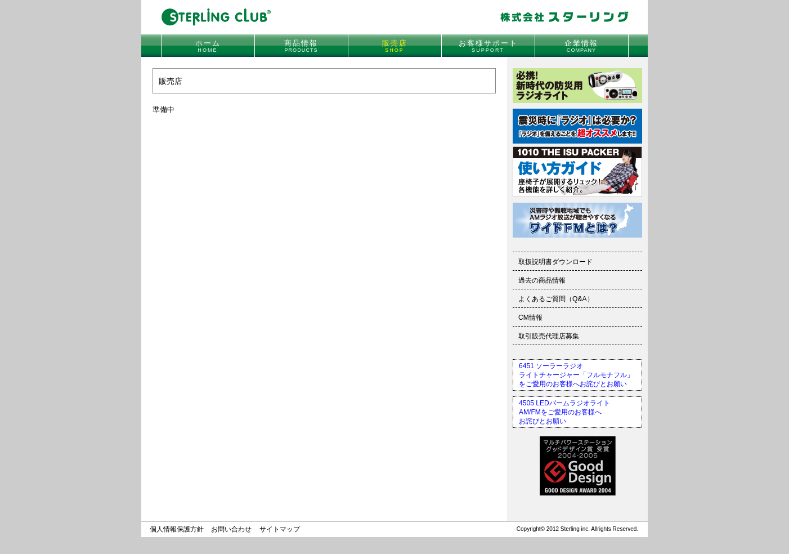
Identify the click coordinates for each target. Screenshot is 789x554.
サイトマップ (279, 529)
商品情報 (301, 46)
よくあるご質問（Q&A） (556, 299)
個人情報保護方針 (177, 529)
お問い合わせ (231, 529)
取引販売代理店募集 (548, 336)
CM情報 (530, 317)
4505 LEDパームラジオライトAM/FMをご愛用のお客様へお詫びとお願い (564, 412)
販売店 (394, 46)
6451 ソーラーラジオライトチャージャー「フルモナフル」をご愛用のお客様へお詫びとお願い (576, 375)
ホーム (208, 46)
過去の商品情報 (542, 280)
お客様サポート (488, 46)
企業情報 (581, 46)
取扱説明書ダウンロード (555, 262)
